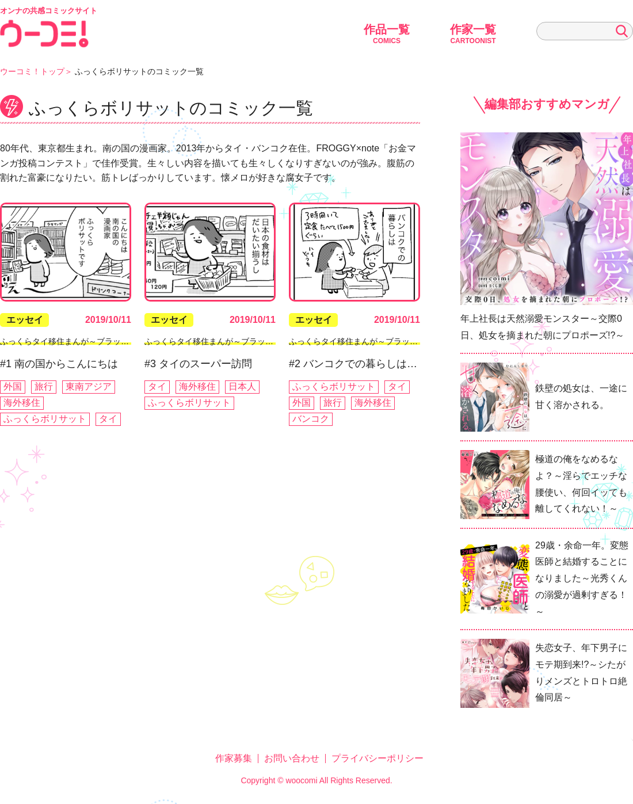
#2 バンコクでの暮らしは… (353, 363)
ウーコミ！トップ (32, 71)
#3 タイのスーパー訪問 (198, 363)
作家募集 (233, 758)
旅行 (44, 386)
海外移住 (21, 402)
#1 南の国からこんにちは (59, 363)
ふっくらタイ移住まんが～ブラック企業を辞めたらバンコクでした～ (125, 341)
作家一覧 (473, 34)
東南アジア (89, 386)
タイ (108, 419)
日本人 (242, 386)
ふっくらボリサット (44, 419)
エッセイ (24, 320)
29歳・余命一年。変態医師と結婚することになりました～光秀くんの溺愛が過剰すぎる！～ (581, 578)
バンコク (310, 419)
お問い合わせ (291, 758)
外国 (12, 386)
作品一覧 (387, 34)
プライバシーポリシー (377, 758)
